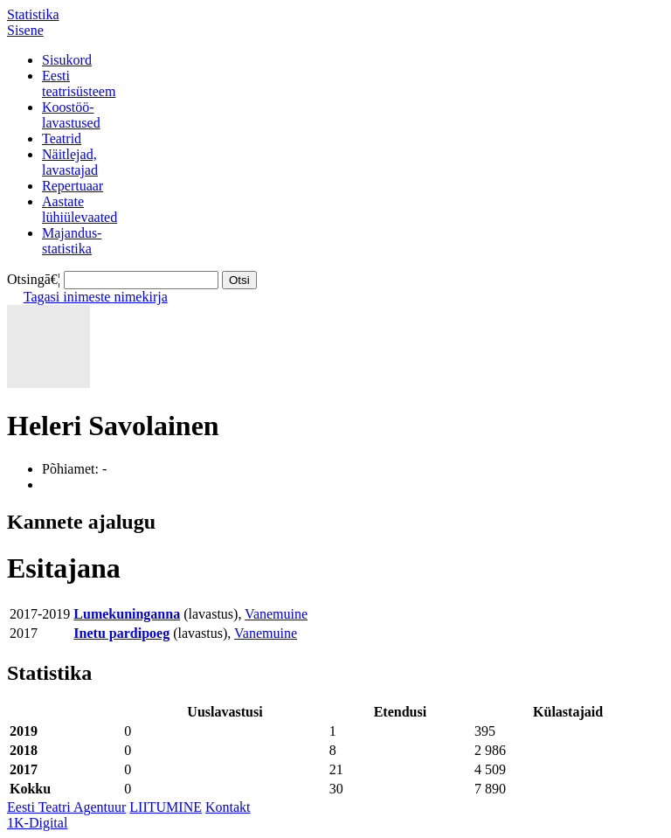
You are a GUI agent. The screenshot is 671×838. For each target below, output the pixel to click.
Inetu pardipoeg (121, 633)
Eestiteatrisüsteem (78, 83)
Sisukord (67, 59)
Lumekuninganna (126, 613)
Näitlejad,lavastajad (70, 162)
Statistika (33, 14)
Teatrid (61, 138)
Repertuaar (72, 185)
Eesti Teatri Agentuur (66, 807)
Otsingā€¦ (33, 279)
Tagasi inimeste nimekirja (96, 296)
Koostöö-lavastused (71, 115)
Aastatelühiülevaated (79, 209)
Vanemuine (276, 613)
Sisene (25, 30)
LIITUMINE (165, 807)
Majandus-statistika (71, 240)
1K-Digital (37, 822)
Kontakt (228, 807)
